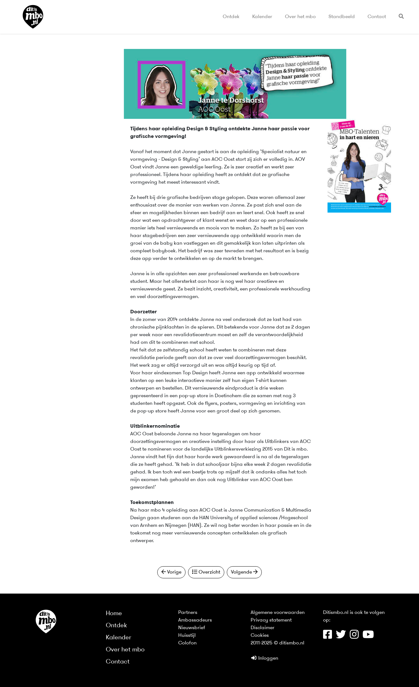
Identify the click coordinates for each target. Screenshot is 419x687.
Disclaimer (262, 627)
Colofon (187, 643)
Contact (377, 16)
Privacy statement (271, 620)
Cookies (260, 635)
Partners (187, 612)
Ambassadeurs (195, 620)
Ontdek (231, 16)
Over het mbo (300, 16)
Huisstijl (187, 635)
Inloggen (264, 658)
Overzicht (206, 572)
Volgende (244, 572)
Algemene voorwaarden (278, 612)
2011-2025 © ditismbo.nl (277, 643)
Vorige (171, 572)
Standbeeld (341, 16)
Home (114, 613)
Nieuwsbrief (191, 627)
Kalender (262, 16)
